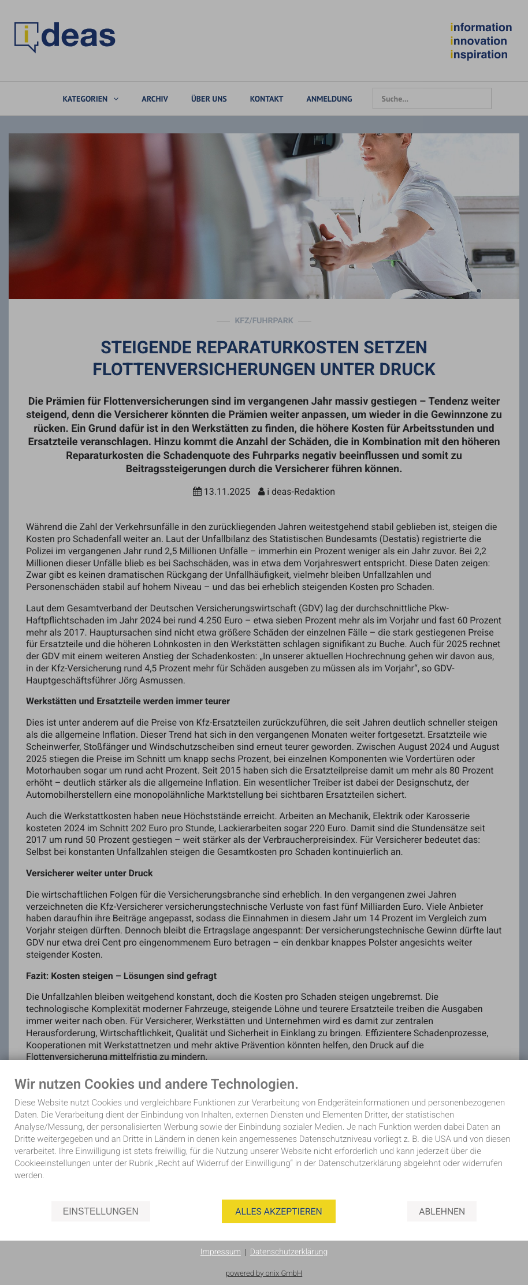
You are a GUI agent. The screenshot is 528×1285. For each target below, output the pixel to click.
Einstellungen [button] (101, 1211)
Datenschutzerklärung (289, 1252)
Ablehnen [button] (442, 1211)
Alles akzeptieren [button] (278, 1211)
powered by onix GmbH (264, 1273)
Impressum (220, 1252)
